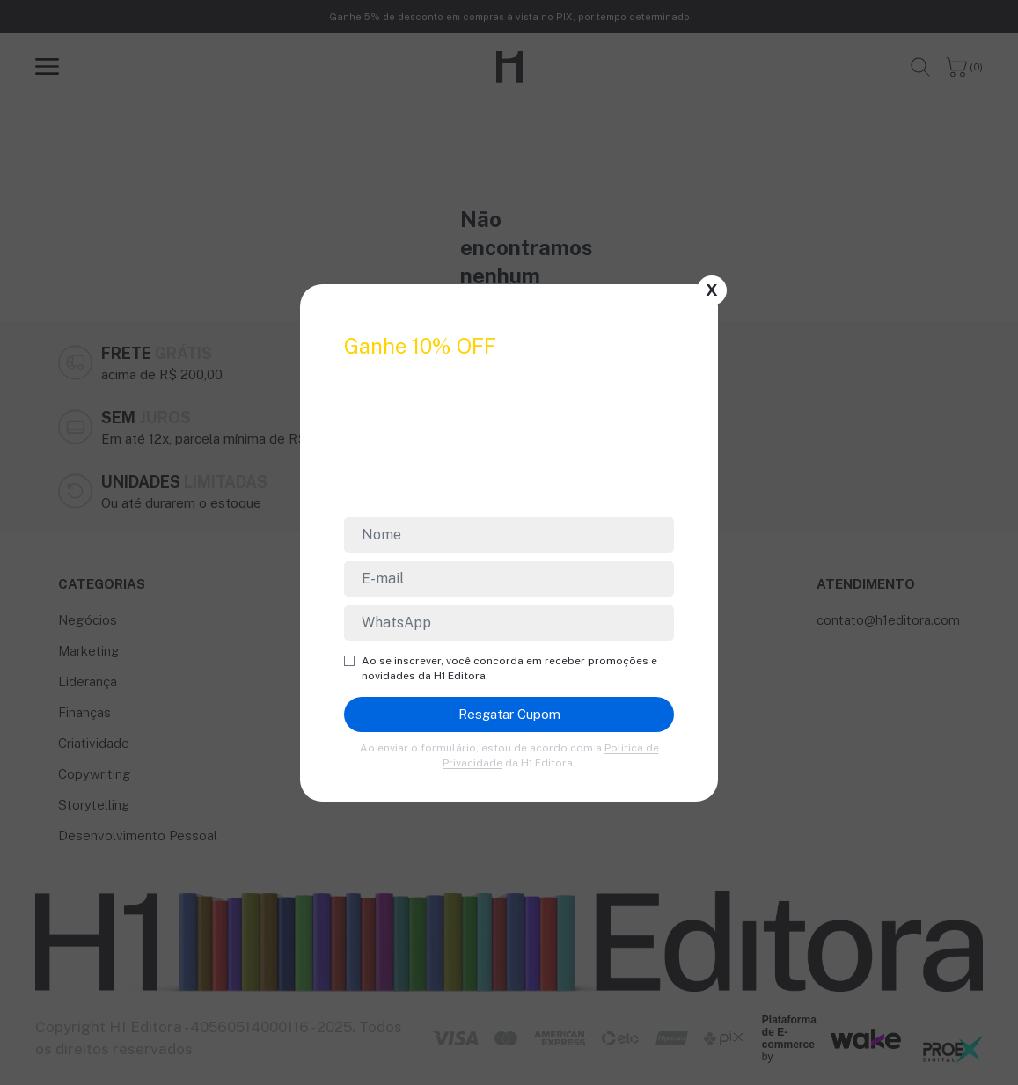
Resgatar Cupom (509, 714)
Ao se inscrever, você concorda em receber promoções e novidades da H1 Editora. (500, 668)
